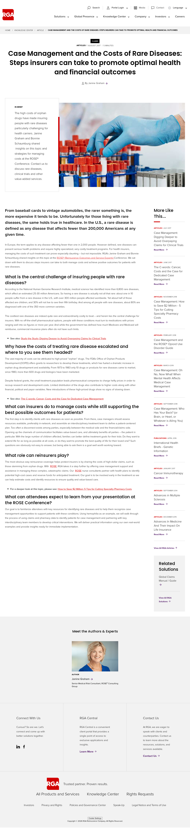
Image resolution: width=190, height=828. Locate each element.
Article (40, 30)
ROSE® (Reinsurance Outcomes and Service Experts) (85, 258)
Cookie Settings (95, 819)
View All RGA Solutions (165, 600)
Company (140, 17)
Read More (161, 250)
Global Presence (84, 17)
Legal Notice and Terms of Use (149, 805)
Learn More (86, 752)
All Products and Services (57, 794)
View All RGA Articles (164, 548)
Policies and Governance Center (88, 805)
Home (7, 30)
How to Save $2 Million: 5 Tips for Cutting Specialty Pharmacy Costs (95, 489)
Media (142, 7)
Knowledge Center (114, 17)
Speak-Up (118, 805)
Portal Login (116, 8)
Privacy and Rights (52, 805)
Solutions (59, 17)
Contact (160, 7)
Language (176, 8)
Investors (160, 17)
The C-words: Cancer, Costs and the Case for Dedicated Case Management (62, 399)
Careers (180, 17)
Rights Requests (140, 794)
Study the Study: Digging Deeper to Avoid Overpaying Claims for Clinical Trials (63, 339)
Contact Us (150, 756)
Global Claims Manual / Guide (167, 581)
